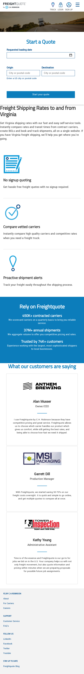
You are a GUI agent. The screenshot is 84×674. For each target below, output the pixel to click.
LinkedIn (7, 639)
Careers (6, 608)
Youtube (7, 653)
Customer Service (11, 621)
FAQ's (6, 626)
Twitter (6, 648)
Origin (10, 67)
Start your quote (40, 94)
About (6, 598)
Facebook (7, 643)
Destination (48, 67)
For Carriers (8, 603)
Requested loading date (19, 50)
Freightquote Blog (11, 666)
